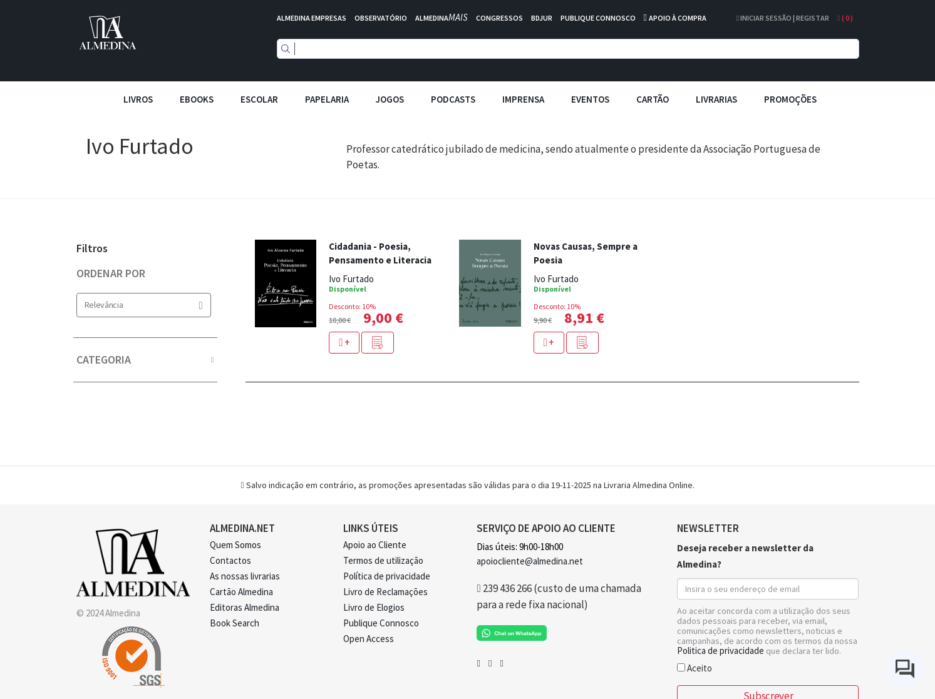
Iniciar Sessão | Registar (782, 18)
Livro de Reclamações (385, 592)
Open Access (368, 639)
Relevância (144, 305)
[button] (377, 343)
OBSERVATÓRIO (380, 18)
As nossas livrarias (245, 576)
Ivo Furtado (351, 279)
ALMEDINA (441, 18)
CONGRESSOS (499, 18)
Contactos (230, 560)
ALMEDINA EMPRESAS (311, 18)
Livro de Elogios (374, 607)
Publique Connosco (381, 623)
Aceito (694, 667)
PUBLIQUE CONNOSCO (598, 18)
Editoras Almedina (244, 607)
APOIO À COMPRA (677, 18)
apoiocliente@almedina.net (530, 561)
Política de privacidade (386, 576)
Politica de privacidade (720, 650)
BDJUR (541, 18)
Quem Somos (235, 545)
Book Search (234, 623)
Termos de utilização (383, 560)
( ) (844, 18)
